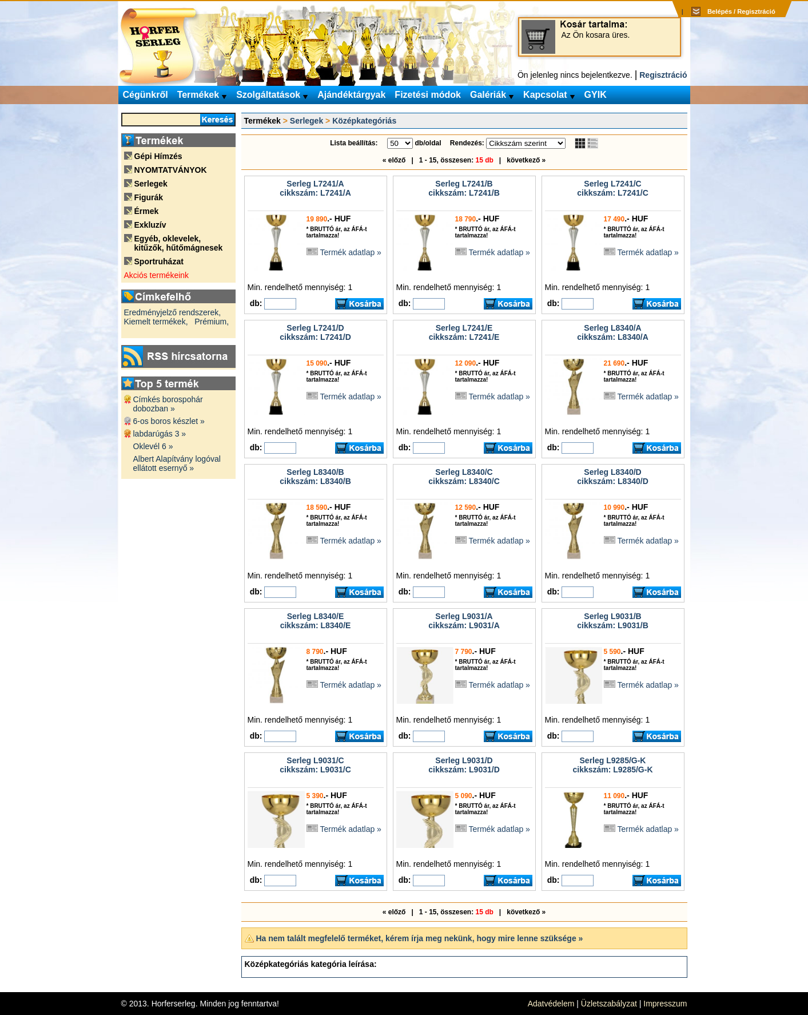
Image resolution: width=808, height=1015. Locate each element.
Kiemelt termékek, (156, 321)
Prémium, (211, 321)
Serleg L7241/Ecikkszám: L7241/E (464, 332)
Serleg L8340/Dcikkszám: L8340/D (612, 476)
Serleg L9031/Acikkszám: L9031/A (464, 621)
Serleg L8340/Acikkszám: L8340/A (612, 332)
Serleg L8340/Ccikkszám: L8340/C (464, 476)
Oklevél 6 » (153, 446)
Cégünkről (145, 95)
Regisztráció (663, 75)
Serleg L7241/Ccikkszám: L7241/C (612, 188)
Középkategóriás (364, 120)
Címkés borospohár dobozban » (168, 404)
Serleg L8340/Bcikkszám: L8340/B (315, 476)
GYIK (595, 95)
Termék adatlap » (350, 252)
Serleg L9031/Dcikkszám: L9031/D (464, 765)
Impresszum (665, 1003)
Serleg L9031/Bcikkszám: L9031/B (612, 621)
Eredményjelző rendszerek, (172, 312)
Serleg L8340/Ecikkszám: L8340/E (315, 621)
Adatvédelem (551, 1003)
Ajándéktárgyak (351, 95)
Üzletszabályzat (609, 1003)
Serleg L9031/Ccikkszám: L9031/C (315, 765)
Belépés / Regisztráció (741, 11)
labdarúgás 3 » (159, 433)
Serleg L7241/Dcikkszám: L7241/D (315, 332)
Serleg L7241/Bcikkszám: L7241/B (464, 188)
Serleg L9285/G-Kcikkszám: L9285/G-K (612, 765)
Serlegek (306, 120)
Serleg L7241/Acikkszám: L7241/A (315, 188)
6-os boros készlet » (169, 421)
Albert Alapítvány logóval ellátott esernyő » (177, 463)
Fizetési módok (428, 95)
